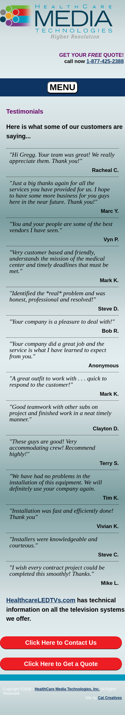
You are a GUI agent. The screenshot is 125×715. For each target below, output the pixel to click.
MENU (62, 87)
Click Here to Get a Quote (61, 663)
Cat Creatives (110, 698)
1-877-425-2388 (105, 61)
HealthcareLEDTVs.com (40, 600)
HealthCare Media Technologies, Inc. (67, 689)
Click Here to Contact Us (61, 642)
